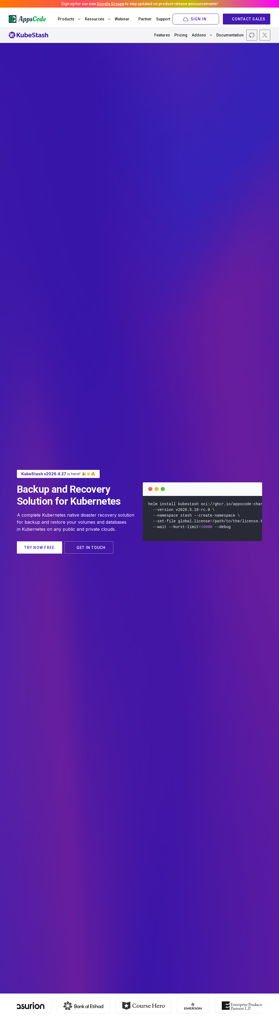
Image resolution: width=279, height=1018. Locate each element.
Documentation (230, 35)
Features (162, 35)
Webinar (122, 19)
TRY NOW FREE (40, 547)
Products (69, 19)
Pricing (180, 35)
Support (164, 19)
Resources (97, 19)
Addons (202, 35)
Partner (145, 19)
